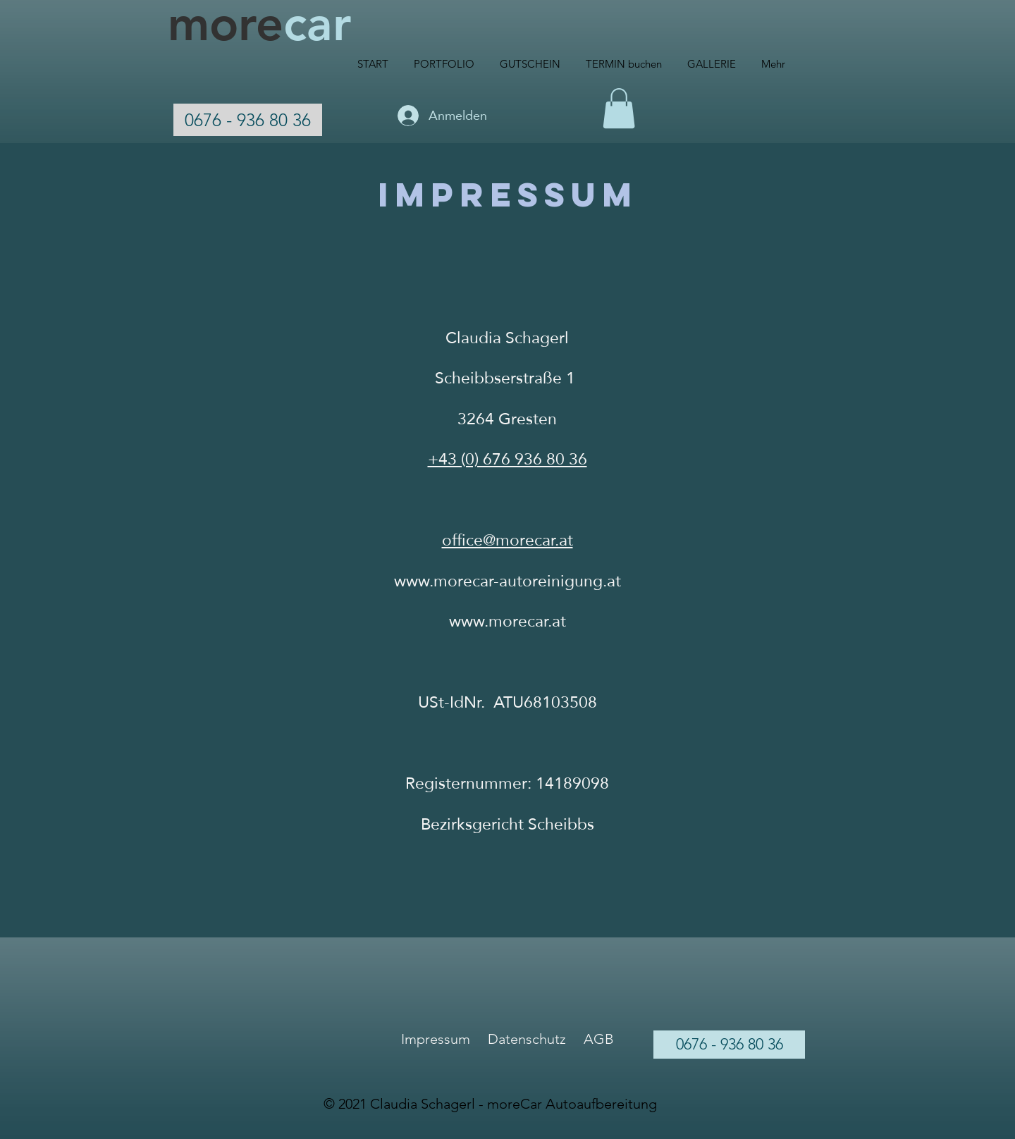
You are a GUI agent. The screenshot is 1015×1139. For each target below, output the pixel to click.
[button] (619, 108)
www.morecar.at (507, 620)
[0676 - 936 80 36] (247, 120)
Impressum (435, 1038)
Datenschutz (527, 1038)
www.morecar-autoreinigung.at (507, 580)
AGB (599, 1038)
